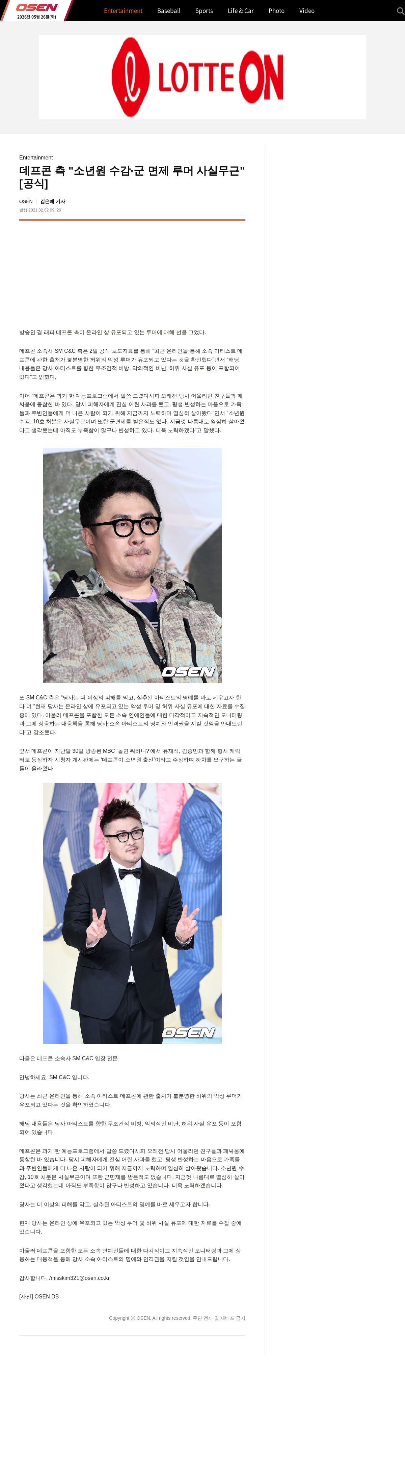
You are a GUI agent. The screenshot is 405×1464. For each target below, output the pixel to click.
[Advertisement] (188, 273)
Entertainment (36, 157)
